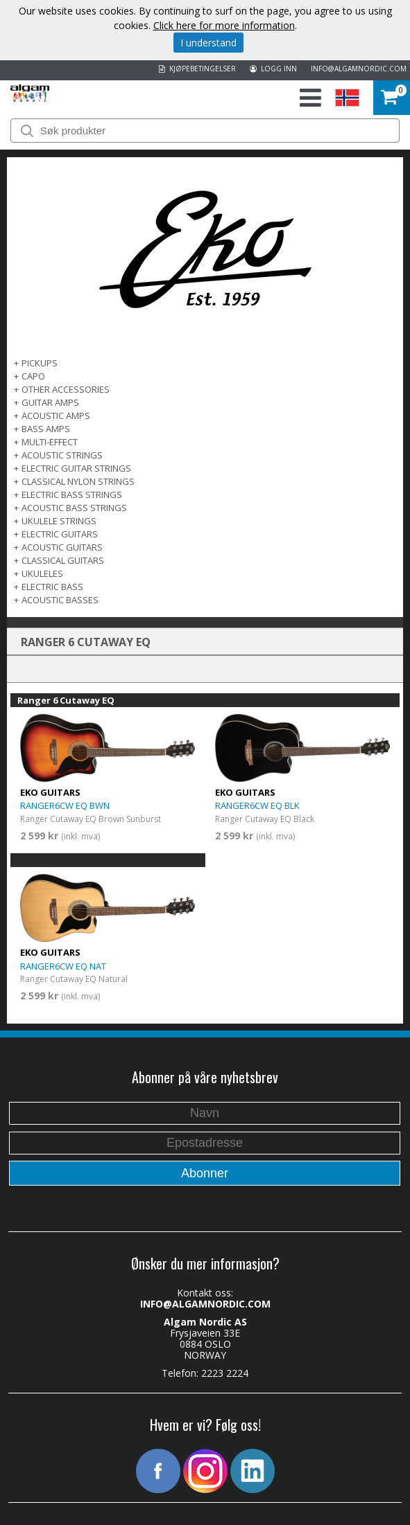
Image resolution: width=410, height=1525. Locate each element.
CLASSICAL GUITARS (63, 560)
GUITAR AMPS (50, 402)
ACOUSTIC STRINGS (62, 455)
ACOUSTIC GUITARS (62, 547)
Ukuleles (42, 573)
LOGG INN (273, 68)
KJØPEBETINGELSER (197, 68)
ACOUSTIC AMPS (56, 415)
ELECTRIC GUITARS (60, 534)
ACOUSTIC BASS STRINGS (74, 507)
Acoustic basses (60, 600)
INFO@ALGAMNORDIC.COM (359, 68)
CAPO (33, 376)
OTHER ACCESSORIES (66, 389)
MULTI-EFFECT (50, 442)
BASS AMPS (46, 428)
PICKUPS (40, 363)
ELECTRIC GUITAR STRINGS (76, 468)
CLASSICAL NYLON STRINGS (78, 481)
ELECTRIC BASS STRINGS (72, 494)
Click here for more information (224, 25)
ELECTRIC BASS (52, 586)
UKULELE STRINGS (59, 521)
